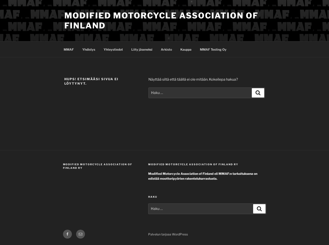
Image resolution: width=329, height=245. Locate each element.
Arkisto (166, 49)
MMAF (69, 49)
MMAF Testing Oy (213, 49)
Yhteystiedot (113, 49)
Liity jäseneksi (141, 49)
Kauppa (185, 49)
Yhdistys (88, 49)
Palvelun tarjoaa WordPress (168, 234)
